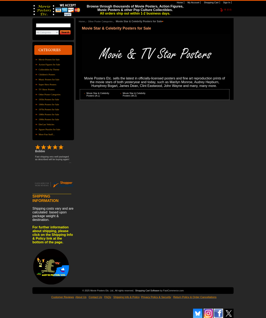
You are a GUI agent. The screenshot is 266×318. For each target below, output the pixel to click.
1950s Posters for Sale (49, 99)
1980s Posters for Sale (49, 114)
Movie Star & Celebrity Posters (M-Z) (134, 94)
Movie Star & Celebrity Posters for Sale (139, 21)
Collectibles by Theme (49, 69)
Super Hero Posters (47, 84)
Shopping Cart (210, 2)
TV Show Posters (47, 89)
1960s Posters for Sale (49, 104)
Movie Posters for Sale (49, 59)
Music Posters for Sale (49, 79)
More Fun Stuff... (47, 134)
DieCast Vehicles (46, 124)
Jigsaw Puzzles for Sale (49, 129)
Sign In (226, 2)
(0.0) (228, 9)
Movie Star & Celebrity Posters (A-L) (97, 94)
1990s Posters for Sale (49, 119)
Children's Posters (47, 74)
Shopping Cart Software (147, 290)
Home (179, 2)
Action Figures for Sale (49, 64)
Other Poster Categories (49, 94)
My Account (193, 2)
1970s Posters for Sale (49, 109)
